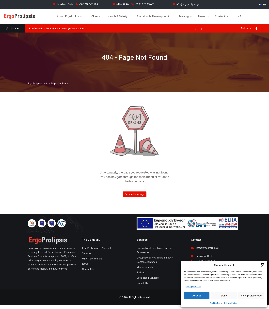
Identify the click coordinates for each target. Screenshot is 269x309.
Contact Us (88, 269)
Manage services (193, 287)
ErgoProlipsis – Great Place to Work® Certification (56, 28)
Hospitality (142, 283)
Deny (224, 295)
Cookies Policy (216, 303)
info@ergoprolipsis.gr (186, 4)
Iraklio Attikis (122, 4)
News (201, 16)
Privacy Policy (230, 303)
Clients (95, 16)
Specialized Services (148, 277)
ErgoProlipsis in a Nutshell (96, 248)
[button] (262, 265)
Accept (196, 295)
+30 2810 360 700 (87, 4)
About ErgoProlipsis (69, 16)
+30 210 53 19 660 (142, 4)
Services (86, 253)
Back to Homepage (134, 194)
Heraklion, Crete (64, 4)
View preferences (251, 295)
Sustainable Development (153, 16)
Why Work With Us (92, 258)
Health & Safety (117, 16)
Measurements (145, 267)
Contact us (222, 16)
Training (184, 16)
